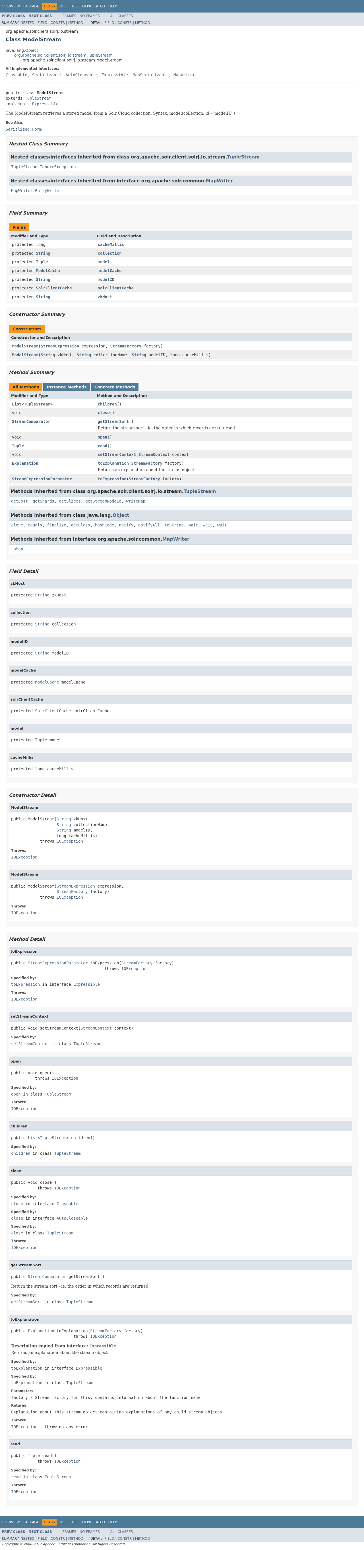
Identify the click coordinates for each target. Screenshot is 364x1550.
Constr (58, 23)
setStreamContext (117, 454)
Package (31, 6)
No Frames (90, 16)
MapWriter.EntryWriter (36, 190)
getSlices (70, 501)
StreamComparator (31, 421)
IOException (70, 841)
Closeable (16, 75)
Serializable (46, 75)
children (107, 404)
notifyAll (149, 525)
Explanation (25, 463)
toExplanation (113, 463)
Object (121, 515)
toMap (17, 549)
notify (126, 525)
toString (174, 525)
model (104, 262)
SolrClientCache (54, 288)
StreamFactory (126, 346)
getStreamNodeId (103, 501)
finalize (56, 525)
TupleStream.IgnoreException (43, 166)
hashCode (104, 525)
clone (17, 525)
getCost (19, 501)
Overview (11, 6)
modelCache (110, 270)
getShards (43, 501)
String (43, 253)
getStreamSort (113, 421)
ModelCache (48, 270)
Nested (27, 23)
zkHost (105, 297)
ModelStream (25, 346)
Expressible (115, 75)
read (102, 446)
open (102, 437)
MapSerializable (151, 75)
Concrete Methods (114, 387)
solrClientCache (116, 288)
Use (63, 6)
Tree (74, 6)
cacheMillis (111, 244)
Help (112, 6)
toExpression (112, 479)
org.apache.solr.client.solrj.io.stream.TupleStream (63, 55)
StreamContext (154, 454)
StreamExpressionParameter (42, 479)
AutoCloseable (81, 75)
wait (193, 525)
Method (75, 23)
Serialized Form (24, 129)
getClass (80, 525)
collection (110, 253)
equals (35, 525)
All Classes (121, 16)
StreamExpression (60, 346)
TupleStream (38, 98)
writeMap (135, 501)
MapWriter (184, 75)
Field (42, 23)
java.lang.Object (22, 50)
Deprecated (93, 6)
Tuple (42, 262)
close (104, 412)
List (17, 404)
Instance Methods (66, 387)
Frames (69, 16)
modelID (106, 279)
